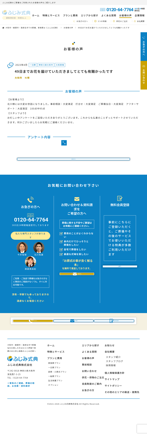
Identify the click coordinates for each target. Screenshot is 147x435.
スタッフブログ (114, 384)
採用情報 (111, 388)
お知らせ (110, 368)
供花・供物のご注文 (93, 400)
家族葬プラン (54, 386)
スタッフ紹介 (113, 380)
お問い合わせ (89, 394)
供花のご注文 (120, 21)
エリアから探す (90, 368)
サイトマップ (112, 402)
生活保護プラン (55, 403)
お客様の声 (125, 15)
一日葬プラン (54, 390)
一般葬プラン (54, 399)
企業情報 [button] (140, 15)
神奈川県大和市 (46, 64)
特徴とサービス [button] (51, 15)
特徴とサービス (56, 374)
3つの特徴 (100, 21)
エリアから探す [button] (89, 15)
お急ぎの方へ (80, 21)
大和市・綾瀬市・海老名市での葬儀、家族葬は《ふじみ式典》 (32, 27)
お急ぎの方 (88, 413)
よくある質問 (108, 15)
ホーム (35, 15)
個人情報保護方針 (114, 396)
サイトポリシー (113, 408)
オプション (53, 408)
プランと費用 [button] (70, 15)
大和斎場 (60, 64)
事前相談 (87, 387)
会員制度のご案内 (92, 406)
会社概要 (139, 21)
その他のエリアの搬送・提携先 (122, 415)
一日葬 (33, 64)
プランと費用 (54, 381)
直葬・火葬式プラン (57, 394)
